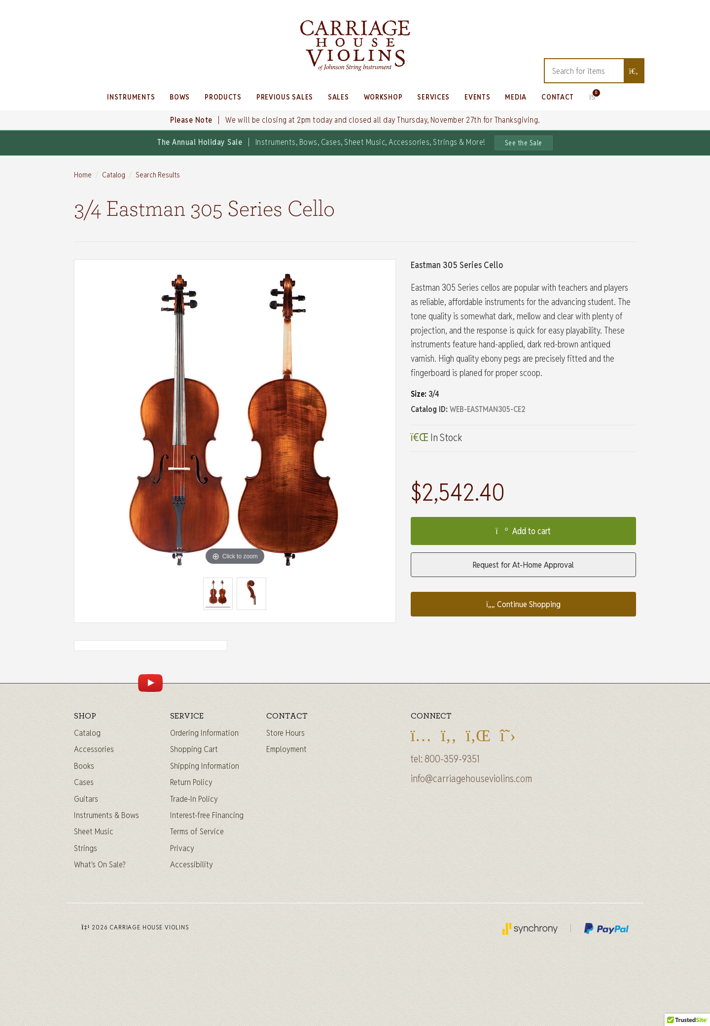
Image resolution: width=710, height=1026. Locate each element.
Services (433, 97)
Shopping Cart (194, 749)
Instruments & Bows (106, 815)
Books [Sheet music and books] (84, 765)
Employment (286, 749)
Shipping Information (204, 765)
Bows (180, 97)
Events (477, 97)
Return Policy (191, 782)
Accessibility (191, 864)
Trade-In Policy (194, 798)
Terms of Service (197, 831)
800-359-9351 (452, 758)
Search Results (158, 174)
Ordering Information (204, 732)
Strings (85, 848)
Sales (338, 97)
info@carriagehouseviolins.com (471, 778)
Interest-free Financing (207, 815)
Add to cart (523, 531)
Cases (84, 782)
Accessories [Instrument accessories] (94, 749)
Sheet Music (93, 831)
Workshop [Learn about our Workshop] (383, 97)
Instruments (131, 97)
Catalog (113, 174)
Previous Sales (284, 97)
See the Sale (523, 142)
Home (83, 174)
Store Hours (285, 732)
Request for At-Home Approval (523, 564)
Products (223, 97)
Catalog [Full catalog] (87, 732)
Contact (557, 97)
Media (516, 97)
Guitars (86, 798)
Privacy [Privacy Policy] (182, 848)
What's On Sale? (100, 864)
